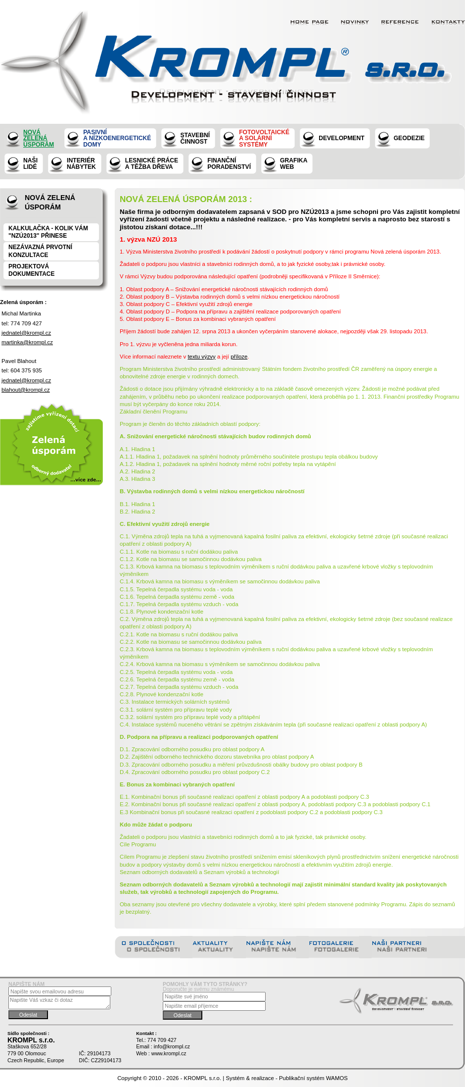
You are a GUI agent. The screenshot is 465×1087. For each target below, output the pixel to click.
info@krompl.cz (172, 1046)
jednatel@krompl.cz (26, 333)
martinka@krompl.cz (27, 342)
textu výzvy (201, 357)
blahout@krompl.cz (25, 390)
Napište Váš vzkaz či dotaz (59, 1002)
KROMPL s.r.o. (203, 1078)
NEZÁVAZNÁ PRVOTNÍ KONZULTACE (40, 251)
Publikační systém (302, 1078)
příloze (239, 357)
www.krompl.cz (168, 1053)
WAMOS (337, 1078)
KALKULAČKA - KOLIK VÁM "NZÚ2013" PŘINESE (48, 232)
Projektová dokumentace (31, 270)
